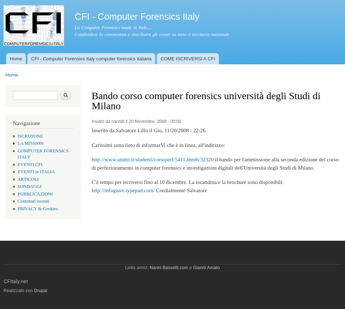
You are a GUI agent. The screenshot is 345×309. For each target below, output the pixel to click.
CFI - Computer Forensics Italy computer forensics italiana (91, 58)
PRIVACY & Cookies (38, 208)
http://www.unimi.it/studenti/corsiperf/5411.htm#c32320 (152, 159)
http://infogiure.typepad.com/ (123, 190)
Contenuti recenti (33, 201)
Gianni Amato (206, 267)
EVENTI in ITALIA (36, 171)
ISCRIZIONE (30, 136)
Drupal (40, 290)
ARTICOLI (28, 179)
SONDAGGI (30, 186)
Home (16, 58)
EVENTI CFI (30, 164)
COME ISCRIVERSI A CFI (188, 58)
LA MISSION (30, 143)
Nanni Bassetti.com (169, 267)
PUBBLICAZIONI (35, 194)
